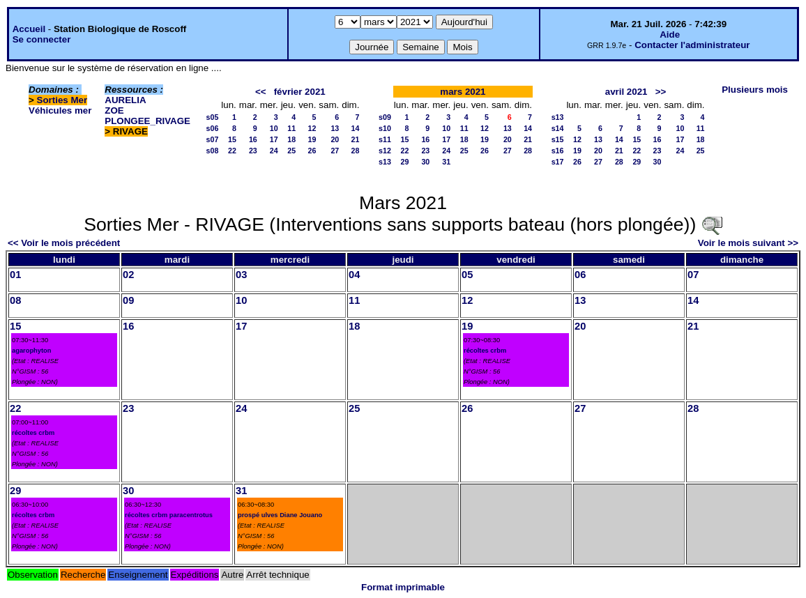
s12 (385, 150)
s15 (558, 139)
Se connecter (42, 39)
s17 (558, 162)
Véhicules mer (60, 110)
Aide (670, 34)
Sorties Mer (62, 100)
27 (334, 150)
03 (241, 274)
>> (661, 91)
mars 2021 (462, 91)
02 (128, 274)
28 (355, 150)
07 (693, 274)
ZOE (114, 110)
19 (312, 139)
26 (312, 150)
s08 (212, 150)
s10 (385, 128)
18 (291, 139)
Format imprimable (403, 587)
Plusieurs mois (755, 89)
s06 (212, 128)
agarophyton (32, 350)
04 (354, 274)
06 (580, 274)
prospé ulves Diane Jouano (280, 515)
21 (355, 139)
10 (274, 128)
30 (425, 162)
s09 (385, 117)
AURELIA (125, 100)
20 (334, 139)
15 (232, 139)
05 (467, 274)
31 (446, 162)
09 (128, 300)
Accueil (29, 29)
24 (274, 150)
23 (253, 150)
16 (253, 139)
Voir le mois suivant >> (748, 243)
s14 (558, 128)
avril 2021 (626, 91)
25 (291, 150)
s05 (212, 117)
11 (291, 128)
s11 (385, 139)
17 (274, 139)
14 (355, 128)
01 (15, 274)
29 (405, 162)
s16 (558, 150)
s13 (385, 162)
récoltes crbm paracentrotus (169, 515)
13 (334, 128)
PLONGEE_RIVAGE (147, 121)
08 (15, 300)
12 (312, 128)
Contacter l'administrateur (692, 45)
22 (232, 150)
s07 (212, 139)
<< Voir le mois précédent (64, 243)
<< (260, 91)
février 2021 (300, 91)
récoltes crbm (485, 350)
